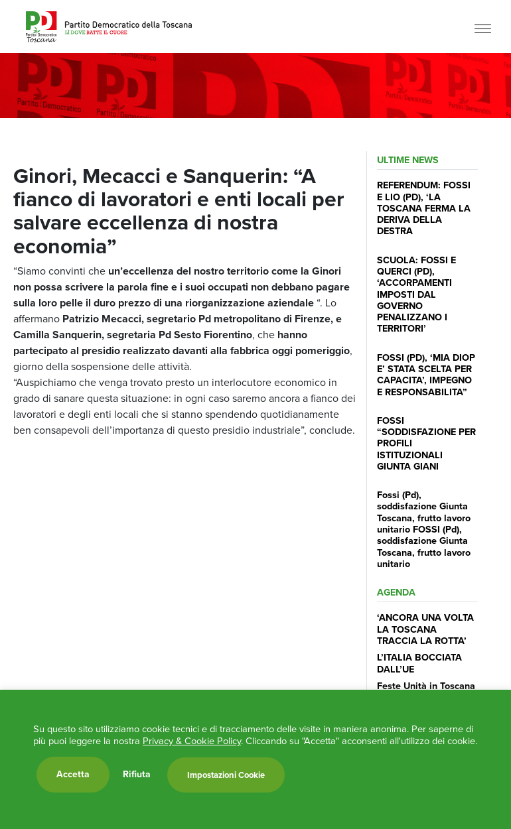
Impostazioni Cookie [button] (226, 775)
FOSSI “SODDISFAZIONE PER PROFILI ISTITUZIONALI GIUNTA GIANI (426, 443)
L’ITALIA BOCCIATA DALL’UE (419, 663)
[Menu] (483, 28)
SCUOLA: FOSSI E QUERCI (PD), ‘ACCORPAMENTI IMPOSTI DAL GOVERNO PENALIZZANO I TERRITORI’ (416, 294)
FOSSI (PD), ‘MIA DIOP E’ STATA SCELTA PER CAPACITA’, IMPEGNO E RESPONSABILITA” (426, 374)
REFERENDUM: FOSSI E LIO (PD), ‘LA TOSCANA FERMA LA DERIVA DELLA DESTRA (424, 208)
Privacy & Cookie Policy (192, 740)
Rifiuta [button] (137, 775)
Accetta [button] (73, 774)
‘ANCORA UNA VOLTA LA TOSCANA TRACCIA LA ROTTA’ (425, 629)
